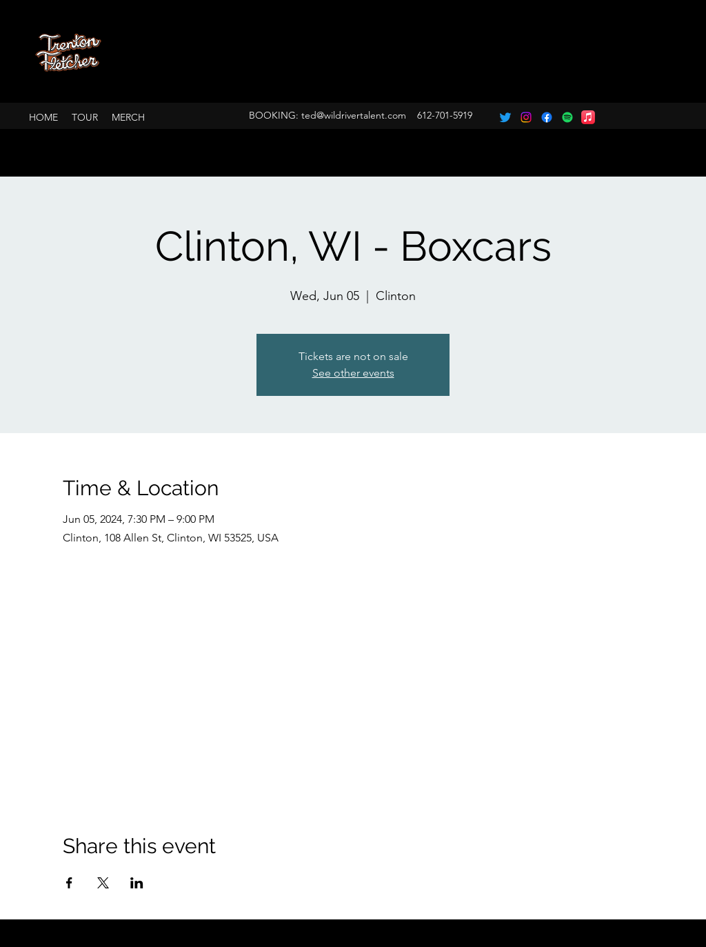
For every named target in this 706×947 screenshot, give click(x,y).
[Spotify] (567, 117)
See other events (353, 372)
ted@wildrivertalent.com (353, 115)
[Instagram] (526, 117)
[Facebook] (547, 117)
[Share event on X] (103, 882)
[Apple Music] (588, 117)
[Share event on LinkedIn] (136, 882)
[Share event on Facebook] (69, 882)
